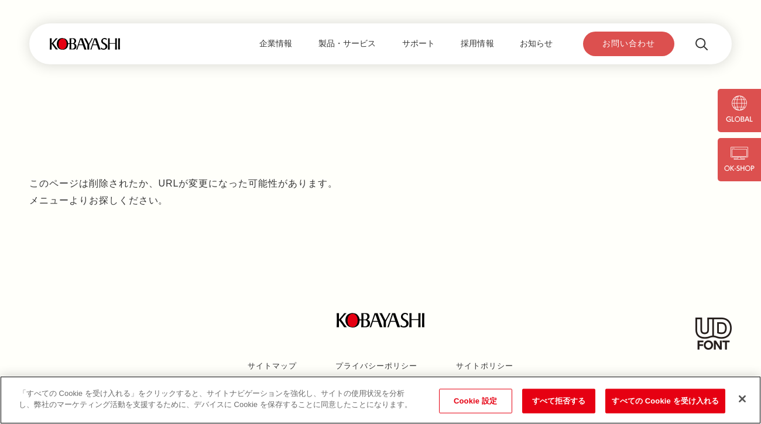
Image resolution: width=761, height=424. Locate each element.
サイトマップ (272, 365)
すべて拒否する (559, 401)
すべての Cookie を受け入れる (665, 401)
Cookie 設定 (475, 401)
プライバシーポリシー (376, 365)
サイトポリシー (484, 365)
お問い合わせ (628, 43)
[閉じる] (742, 399)
